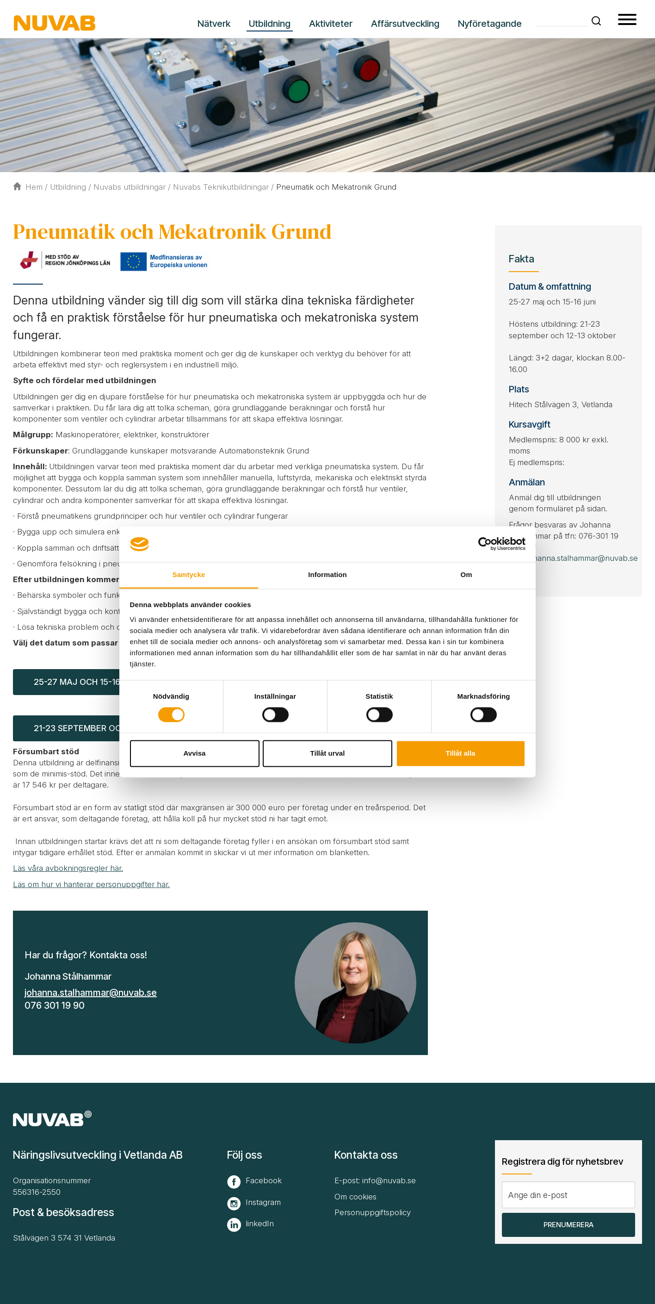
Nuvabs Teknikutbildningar (221, 187)
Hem (28, 187)
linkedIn (260, 1223)
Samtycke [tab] (189, 574)
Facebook (264, 1180)
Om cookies (355, 1196)
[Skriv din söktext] (561, 20)
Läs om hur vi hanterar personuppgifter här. (91, 884)
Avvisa (195, 753)
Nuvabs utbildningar (129, 187)
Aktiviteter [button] (330, 23)
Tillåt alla (461, 753)
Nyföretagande (490, 23)
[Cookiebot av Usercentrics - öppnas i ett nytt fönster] (485, 544)
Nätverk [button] (214, 23)
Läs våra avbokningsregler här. (68, 868)
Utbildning (68, 187)
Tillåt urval (327, 753)
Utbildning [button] (269, 23)
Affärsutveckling (405, 23)
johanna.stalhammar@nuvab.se (91, 992)
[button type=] (627, 20)
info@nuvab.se (389, 1180)
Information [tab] (327, 574)
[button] (596, 21)
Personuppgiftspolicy (372, 1212)
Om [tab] (466, 574)
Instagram (263, 1202)
